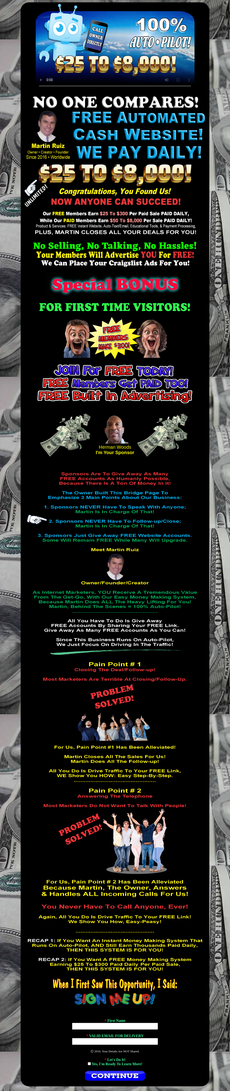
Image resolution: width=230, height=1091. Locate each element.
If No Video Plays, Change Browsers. (115, 46)
